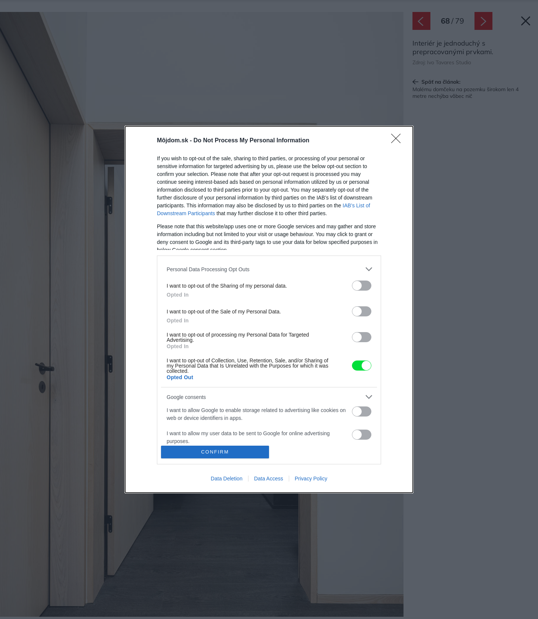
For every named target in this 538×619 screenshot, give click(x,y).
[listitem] (269, 269)
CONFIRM (215, 452)
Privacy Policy (311, 479)
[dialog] (269, 309)
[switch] (361, 286)
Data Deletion (226, 479)
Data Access (268, 479)
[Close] (398, 141)
